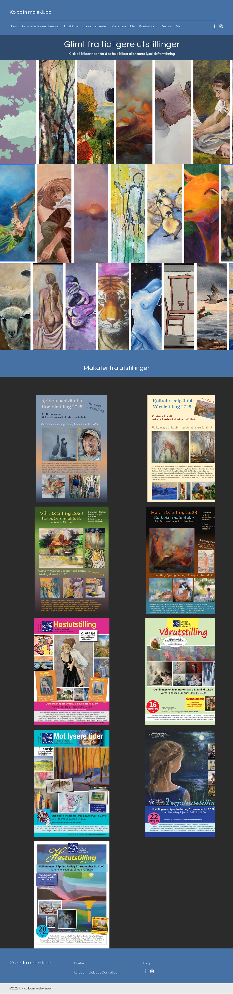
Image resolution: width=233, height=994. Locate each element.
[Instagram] (221, 26)
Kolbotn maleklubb (30, 12)
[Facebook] (214, 26)
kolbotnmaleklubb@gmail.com (97, 972)
